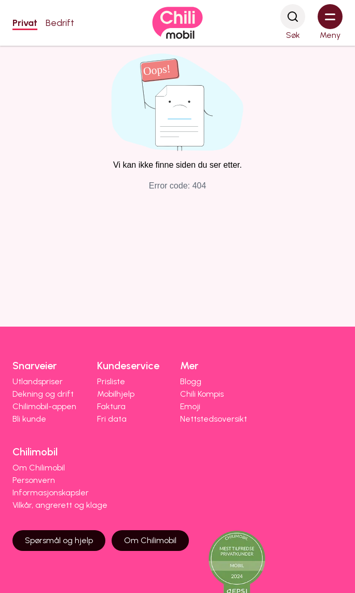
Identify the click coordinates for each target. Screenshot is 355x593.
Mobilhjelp (115, 394)
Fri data (112, 419)
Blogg (190, 381)
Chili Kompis (202, 394)
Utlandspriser (37, 381)
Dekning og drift (43, 394)
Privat (24, 23)
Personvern (33, 480)
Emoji (190, 406)
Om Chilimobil (38, 468)
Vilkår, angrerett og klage (59, 505)
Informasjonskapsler (50, 492)
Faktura (111, 406)
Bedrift (60, 23)
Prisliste (111, 381)
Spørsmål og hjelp (59, 540)
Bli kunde (29, 419)
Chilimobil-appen (44, 406)
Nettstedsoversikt (213, 419)
